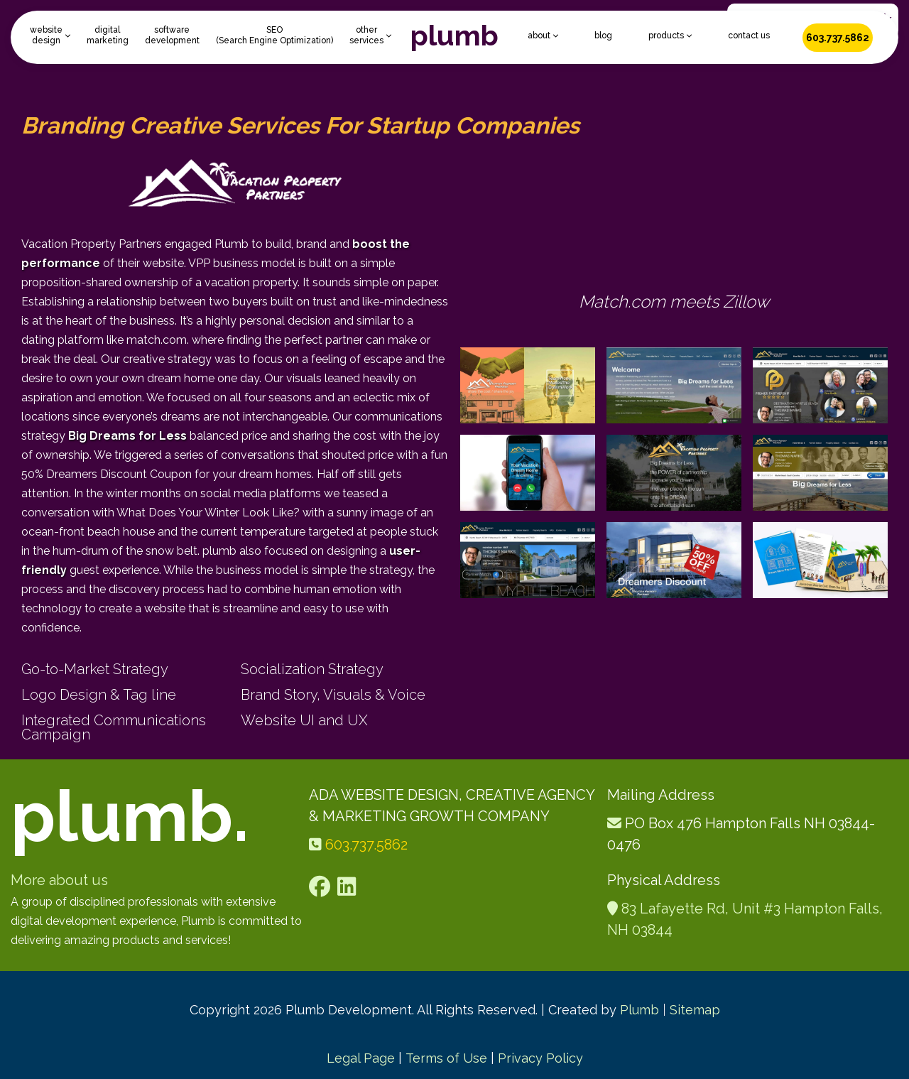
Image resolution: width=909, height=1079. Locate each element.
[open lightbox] (527, 385)
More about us (59, 880)
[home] (454, 37)
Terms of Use (446, 1058)
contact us (749, 35)
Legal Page (361, 1058)
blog (603, 35)
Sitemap (695, 1009)
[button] (50, 35)
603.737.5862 (837, 37)
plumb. (130, 815)
